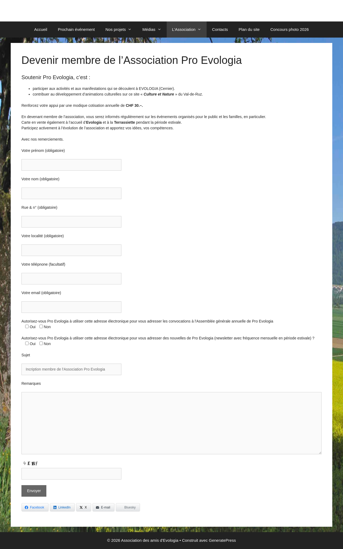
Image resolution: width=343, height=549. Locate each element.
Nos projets (121, 29)
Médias (154, 29)
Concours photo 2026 (289, 29)
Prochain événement (76, 29)
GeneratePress (222, 540)
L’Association (189, 29)
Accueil (40, 29)
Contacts (220, 29)
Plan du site (249, 29)
